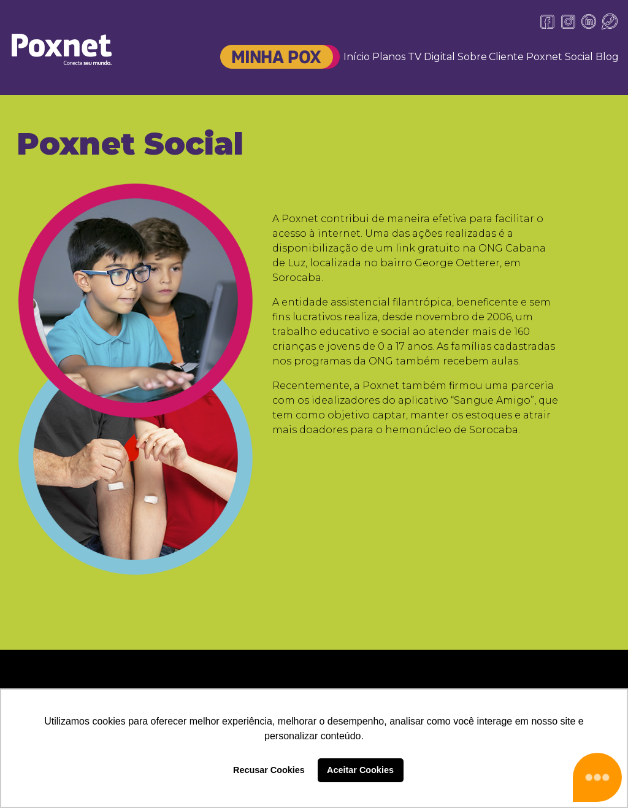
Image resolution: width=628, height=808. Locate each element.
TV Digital (431, 57)
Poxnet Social (559, 57)
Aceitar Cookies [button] (360, 770)
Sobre (472, 57)
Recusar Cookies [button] (269, 770)
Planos (388, 57)
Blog (607, 57)
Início (356, 57)
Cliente (506, 57)
